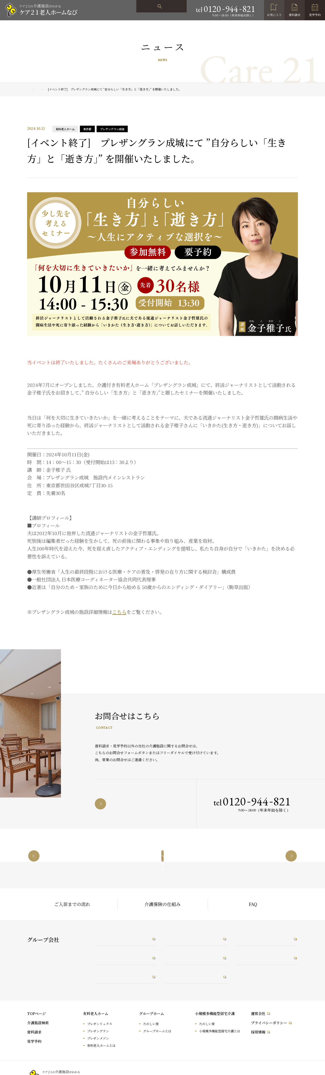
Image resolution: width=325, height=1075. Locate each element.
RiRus (176, 956)
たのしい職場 (182, 936)
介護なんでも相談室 (117, 976)
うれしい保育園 (184, 976)
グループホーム (151, 1013)
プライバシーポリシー (269, 1022)
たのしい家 (151, 1024)
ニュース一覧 (52, 89)
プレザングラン (98, 1031)
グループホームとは (157, 1031)
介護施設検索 (38, 1022)
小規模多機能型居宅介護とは (219, 1031)
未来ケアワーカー (257, 956)
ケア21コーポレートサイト (123, 936)
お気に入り (274, 15)
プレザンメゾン (98, 1038)
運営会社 (258, 1013)
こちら (119, 611)
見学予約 (315, 15)
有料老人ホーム (95, 1013)
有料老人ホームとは (101, 1045)
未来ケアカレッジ (257, 936)
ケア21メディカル (115, 956)
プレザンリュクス (99, 1024)
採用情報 (258, 1032)
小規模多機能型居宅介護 (215, 1013)
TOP (30, 89)
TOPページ (36, 1013)
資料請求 (294, 15)
